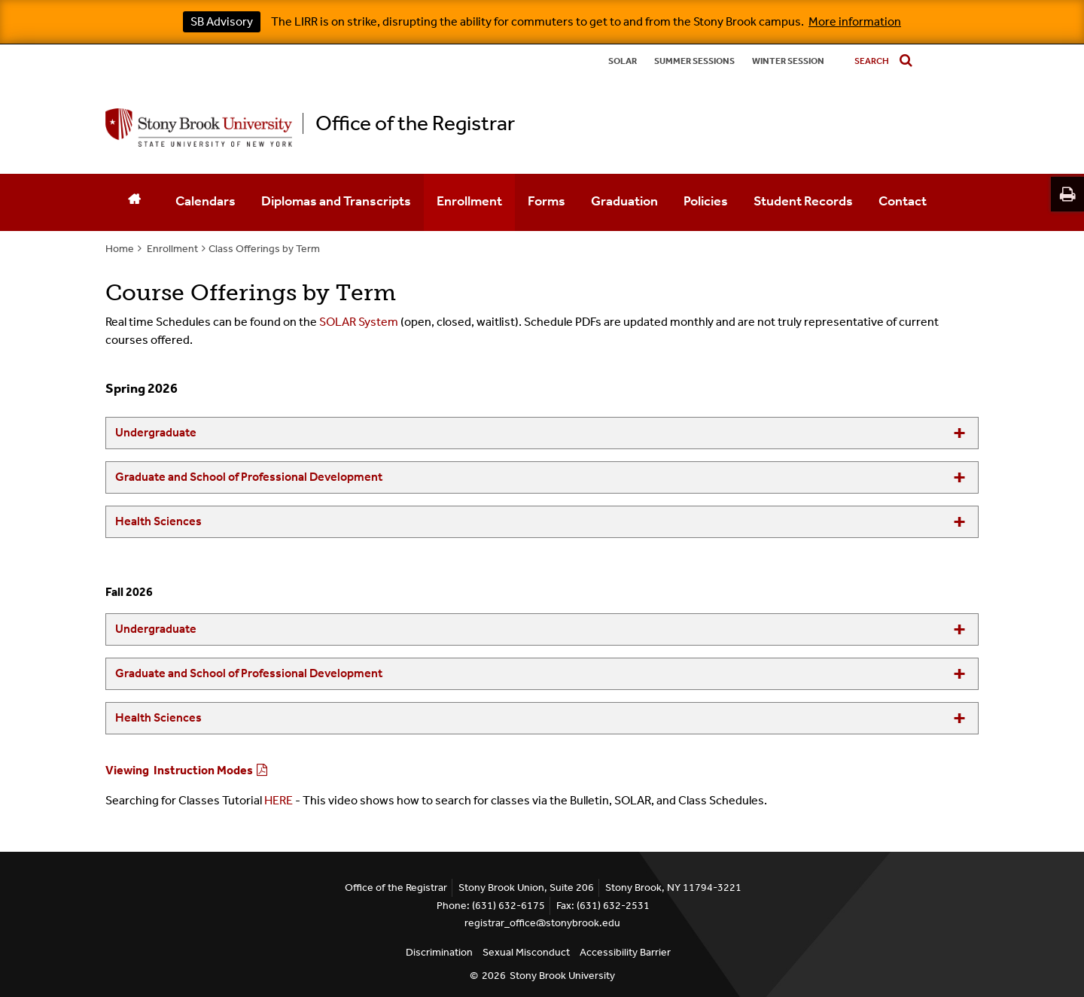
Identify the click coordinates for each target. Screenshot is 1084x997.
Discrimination (439, 952)
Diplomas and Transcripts (336, 201)
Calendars (205, 201)
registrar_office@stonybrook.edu (542, 922)
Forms (546, 201)
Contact (902, 201)
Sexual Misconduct (526, 952)
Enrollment (469, 201)
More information (854, 21)
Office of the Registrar (415, 123)
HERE (278, 800)
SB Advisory (221, 21)
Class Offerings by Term (264, 248)
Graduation (624, 201)
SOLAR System (358, 322)
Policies (706, 201)
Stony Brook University (562, 975)
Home (119, 248)
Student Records (803, 201)
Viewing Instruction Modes (179, 770)
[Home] (134, 202)
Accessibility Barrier (625, 952)
